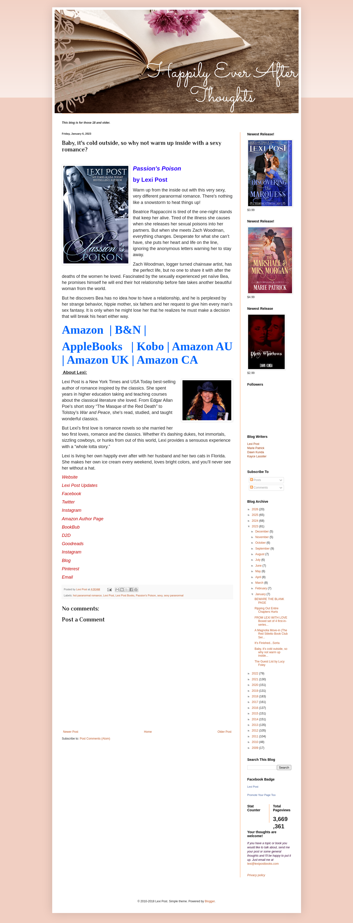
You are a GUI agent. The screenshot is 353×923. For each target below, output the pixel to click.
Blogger (210, 901)
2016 (255, 708)
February (261, 588)
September (262, 548)
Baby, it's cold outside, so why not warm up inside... (270, 652)
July (258, 560)
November (262, 537)
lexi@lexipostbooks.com (263, 863)
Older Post (225, 731)
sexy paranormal (173, 595)
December (262, 531)
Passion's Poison (146, 595)
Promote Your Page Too (261, 794)
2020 (255, 685)
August (260, 554)
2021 (255, 679)
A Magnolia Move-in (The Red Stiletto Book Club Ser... (271, 634)
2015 (255, 713)
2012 (255, 730)
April (258, 577)
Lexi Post (108, 595)
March (259, 582)
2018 (255, 696)
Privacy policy (256, 875)
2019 (255, 690)
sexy (159, 595)
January (260, 594)
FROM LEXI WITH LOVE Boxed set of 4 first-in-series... (270, 621)
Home (148, 731)
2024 (255, 520)
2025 (255, 515)
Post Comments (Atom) (95, 738)
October (260, 542)
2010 (255, 742)
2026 (255, 509)
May (258, 571)
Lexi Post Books (124, 595)
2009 (255, 748)
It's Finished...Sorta (266, 643)
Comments (259, 487)
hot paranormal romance (87, 595)
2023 (255, 526)
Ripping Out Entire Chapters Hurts (266, 610)
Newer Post (70, 731)
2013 (255, 725)
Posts (255, 480)
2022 (255, 673)
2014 (255, 719)
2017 (255, 702)
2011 (255, 736)
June (258, 565)
